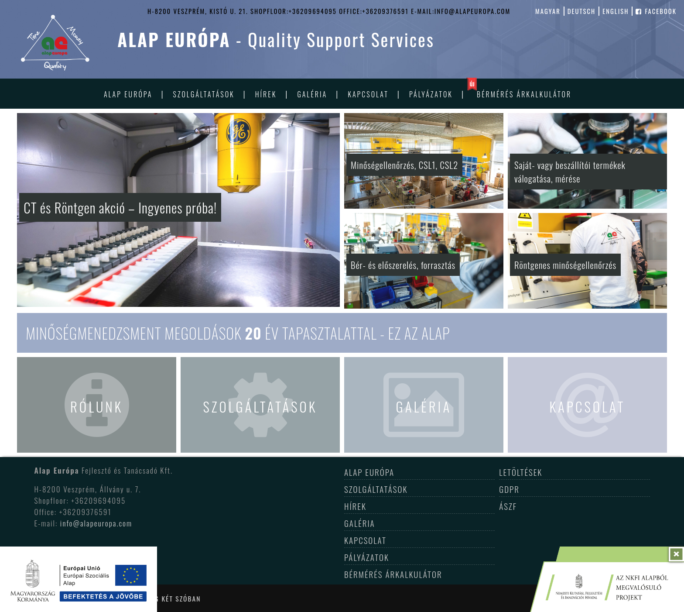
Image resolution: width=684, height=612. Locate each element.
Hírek (266, 94)
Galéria (312, 94)
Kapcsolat (368, 94)
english (615, 11)
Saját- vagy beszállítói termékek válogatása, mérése (570, 171)
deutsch (581, 11)
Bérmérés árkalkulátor (524, 94)
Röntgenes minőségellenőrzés (565, 265)
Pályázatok (431, 94)
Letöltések (520, 472)
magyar (548, 11)
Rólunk (96, 406)
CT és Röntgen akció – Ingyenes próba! (120, 207)
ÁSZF (508, 506)
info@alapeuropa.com (96, 523)
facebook (656, 11)
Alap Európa (128, 94)
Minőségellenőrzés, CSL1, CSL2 (404, 165)
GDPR (509, 489)
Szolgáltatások (204, 94)
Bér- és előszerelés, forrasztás (403, 265)
